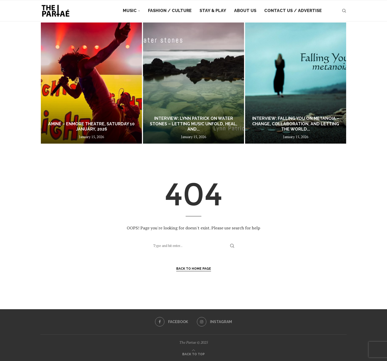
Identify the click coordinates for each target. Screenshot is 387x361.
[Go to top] (193, 354)
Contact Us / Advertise (293, 10)
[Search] (344, 10)
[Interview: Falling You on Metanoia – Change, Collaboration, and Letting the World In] (295, 83)
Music (130, 10)
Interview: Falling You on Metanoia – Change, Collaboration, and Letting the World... (295, 124)
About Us (245, 10)
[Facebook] (171, 321)
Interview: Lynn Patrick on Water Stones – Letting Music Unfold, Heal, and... (193, 124)
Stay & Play (213, 10)
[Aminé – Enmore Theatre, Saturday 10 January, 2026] (91, 83)
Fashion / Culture (170, 10)
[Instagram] (214, 321)
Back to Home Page (193, 268)
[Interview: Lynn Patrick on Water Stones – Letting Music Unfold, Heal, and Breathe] (193, 83)
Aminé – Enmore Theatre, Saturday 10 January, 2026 (91, 126)
